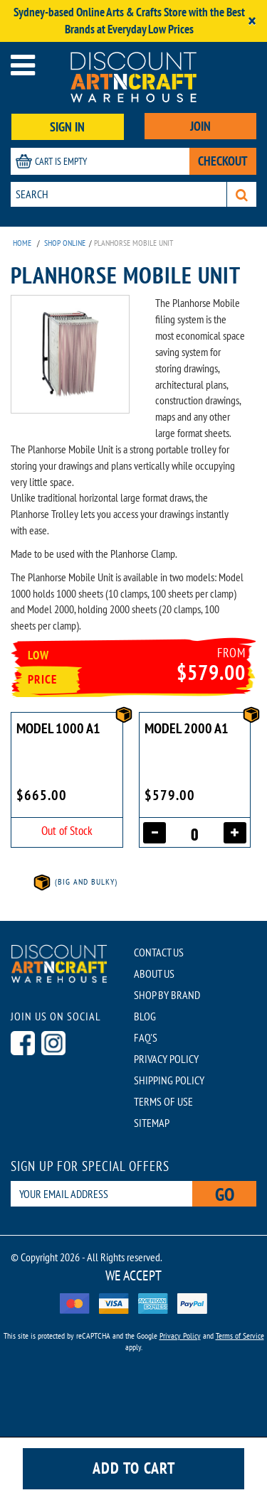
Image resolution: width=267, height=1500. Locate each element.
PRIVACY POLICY (166, 1059)
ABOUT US (154, 973)
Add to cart (134, 1468)
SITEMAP (151, 1123)
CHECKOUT (223, 161)
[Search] (241, 194)
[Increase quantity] (235, 832)
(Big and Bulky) (74, 881)
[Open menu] (23, 65)
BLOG (145, 1016)
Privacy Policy (180, 1335)
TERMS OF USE (163, 1101)
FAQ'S (145, 1037)
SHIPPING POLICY (169, 1080)
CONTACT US (159, 952)
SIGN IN (67, 127)
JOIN (200, 126)
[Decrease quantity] (154, 832)
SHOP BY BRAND (167, 995)
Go (224, 1194)
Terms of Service (240, 1335)
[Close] (252, 21)
